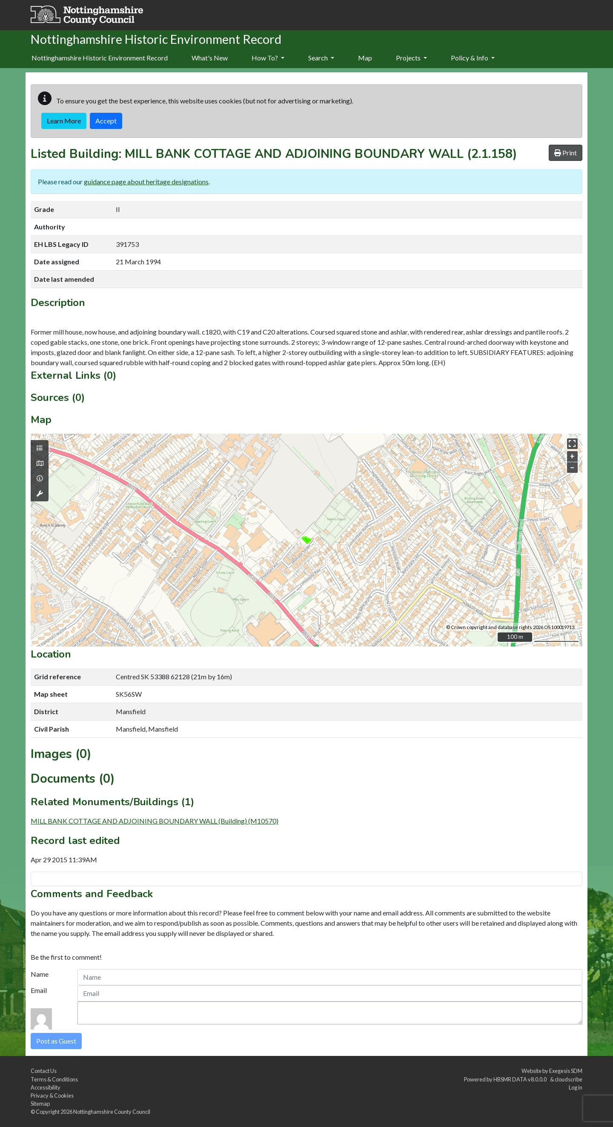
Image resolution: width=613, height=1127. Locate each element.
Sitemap (40, 1103)
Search (321, 58)
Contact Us (44, 1070)
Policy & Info (473, 58)
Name (40, 974)
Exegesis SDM (565, 1070)
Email (39, 990)
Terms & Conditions (54, 1079)
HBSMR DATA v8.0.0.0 (520, 1079)
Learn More (64, 121)
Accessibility (45, 1087)
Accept (106, 121)
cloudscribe (568, 1079)
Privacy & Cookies (52, 1095)
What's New (210, 58)
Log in (575, 1087)
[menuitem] (210, 58)
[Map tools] (39, 493)
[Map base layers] (39, 463)
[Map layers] (39, 448)
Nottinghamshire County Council (111, 1111)
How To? (268, 58)
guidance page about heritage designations (146, 181)
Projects (411, 58)
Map (365, 58)
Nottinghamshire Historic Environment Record (100, 58)
